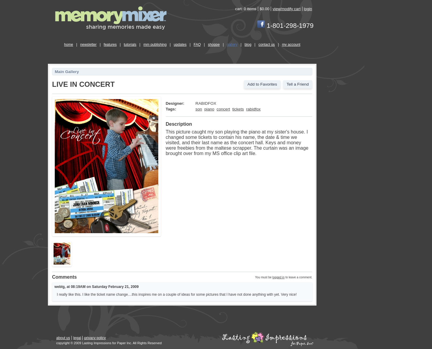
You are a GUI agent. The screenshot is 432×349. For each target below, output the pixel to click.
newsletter (88, 45)
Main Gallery (67, 71)
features (110, 45)
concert (223, 109)
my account (291, 45)
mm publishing (155, 45)
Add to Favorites (262, 84)
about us (63, 338)
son (198, 109)
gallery (232, 45)
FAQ (197, 45)
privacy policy (95, 338)
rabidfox (253, 109)
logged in (279, 277)
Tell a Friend (298, 84)
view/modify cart (286, 9)
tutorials (130, 45)
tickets (238, 109)
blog (247, 45)
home (68, 45)
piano (209, 109)
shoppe (214, 45)
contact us (266, 45)
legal (77, 338)
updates (180, 45)
